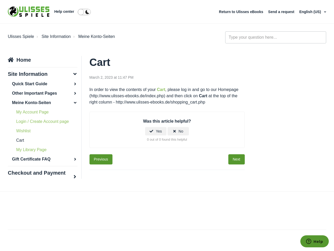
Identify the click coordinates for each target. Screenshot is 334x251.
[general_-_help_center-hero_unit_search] (275, 37)
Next (236, 159)
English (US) (310, 12)
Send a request (281, 12)
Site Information (56, 36)
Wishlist (23, 131)
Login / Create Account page (42, 121)
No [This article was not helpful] (180, 131)
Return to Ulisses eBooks (241, 12)
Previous (101, 159)
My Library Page (31, 149)
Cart (20, 140)
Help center (64, 11)
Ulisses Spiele (21, 36)
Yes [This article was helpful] (159, 131)
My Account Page (32, 112)
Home (23, 60)
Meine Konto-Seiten (96, 36)
